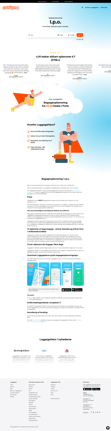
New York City (54, 390)
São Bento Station (33, 394)
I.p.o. (30, 390)
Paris (52, 392)
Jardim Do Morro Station (34, 416)
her (28, 299)
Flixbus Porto (32, 384)
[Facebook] (91, 412)
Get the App (104, 7)
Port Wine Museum (33, 414)
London (52, 388)
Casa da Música (32, 406)
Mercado (31, 386)
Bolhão (30, 410)
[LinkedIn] (100, 412)
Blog (11, 388)
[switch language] (82, 7)
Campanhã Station (33, 420)
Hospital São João (33, 392)
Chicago (53, 386)
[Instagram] (95, 412)
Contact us (85, 412)
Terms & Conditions (14, 392)
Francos (31, 404)
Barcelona (53, 384)
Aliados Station (32, 408)
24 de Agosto (32, 400)
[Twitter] (93, 412)
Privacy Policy (13, 394)
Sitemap (12, 396)
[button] (108, 428)
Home (11, 384)
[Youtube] (97, 412)
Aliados (30, 388)
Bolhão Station (32, 418)
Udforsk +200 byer (55, 398)
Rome (52, 394)
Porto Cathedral (32, 412)
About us (12, 386)
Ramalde (31, 402)
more (25, 72)
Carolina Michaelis (33, 398)
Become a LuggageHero (91, 7)
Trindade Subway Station (35, 396)
